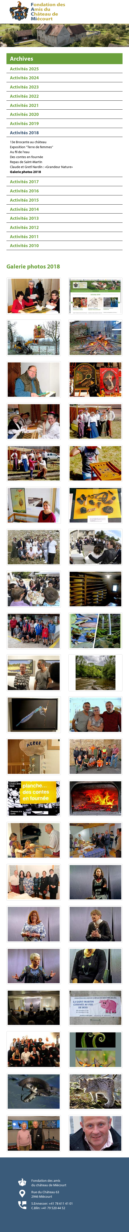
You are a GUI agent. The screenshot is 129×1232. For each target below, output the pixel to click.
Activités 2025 (24, 69)
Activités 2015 (24, 200)
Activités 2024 (24, 78)
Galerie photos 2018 (25, 172)
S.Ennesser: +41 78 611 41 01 (52, 1203)
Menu (124, 12)
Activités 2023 (24, 87)
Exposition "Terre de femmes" (31, 147)
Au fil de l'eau (20, 152)
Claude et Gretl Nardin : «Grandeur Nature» (41, 167)
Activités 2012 (24, 227)
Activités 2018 (24, 132)
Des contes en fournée (26, 157)
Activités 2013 (24, 218)
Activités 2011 (24, 236)
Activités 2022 (24, 96)
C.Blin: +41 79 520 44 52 (48, 1208)
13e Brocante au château (28, 142)
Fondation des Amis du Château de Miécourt (38, 12)
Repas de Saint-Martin (26, 162)
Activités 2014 (24, 209)
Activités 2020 (24, 114)
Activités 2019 (24, 123)
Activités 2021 (24, 105)
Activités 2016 (24, 191)
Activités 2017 (24, 181)
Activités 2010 (24, 245)
